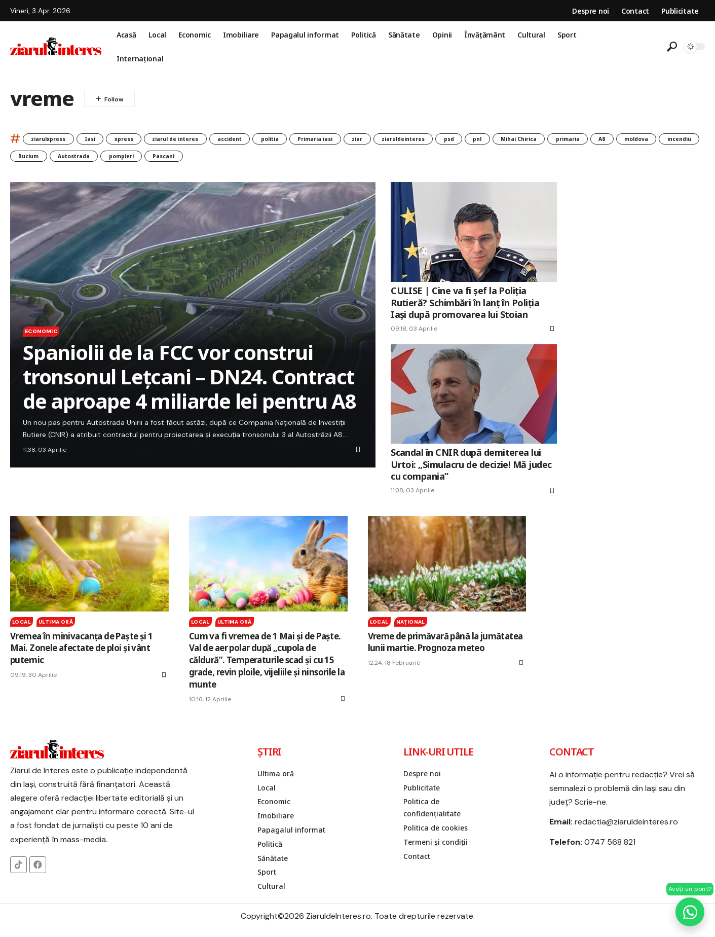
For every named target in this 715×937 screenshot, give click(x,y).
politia (339, 138)
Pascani (405, 158)
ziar (451, 138)
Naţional (410, 625)
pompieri (351, 158)
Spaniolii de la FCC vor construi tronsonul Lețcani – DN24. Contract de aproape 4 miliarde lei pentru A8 (189, 380)
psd (567, 138)
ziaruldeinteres (509, 138)
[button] (672, 46)
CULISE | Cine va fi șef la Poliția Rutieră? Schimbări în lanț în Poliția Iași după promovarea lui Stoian (465, 307)
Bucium (231, 158)
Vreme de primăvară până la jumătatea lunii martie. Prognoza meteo (445, 646)
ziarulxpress (55, 138)
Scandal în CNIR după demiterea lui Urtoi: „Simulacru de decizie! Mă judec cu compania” (471, 468)
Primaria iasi (397, 138)
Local (21, 625)
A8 (80, 158)
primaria (36, 158)
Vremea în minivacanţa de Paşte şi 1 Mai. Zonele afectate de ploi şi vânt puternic (81, 652)
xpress (152, 138)
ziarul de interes (218, 138)
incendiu (179, 158)
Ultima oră (56, 625)
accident (288, 138)
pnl (603, 138)
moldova (124, 158)
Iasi (109, 138)
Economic (48, 333)
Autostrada (290, 158)
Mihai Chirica (656, 138)
